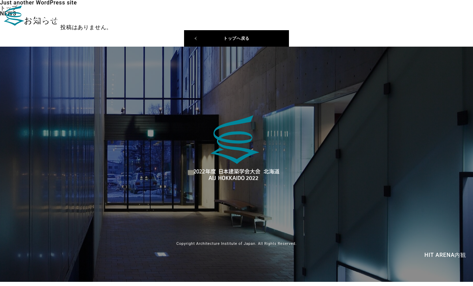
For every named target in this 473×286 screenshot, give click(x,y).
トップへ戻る (236, 40)
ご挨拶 (443, 17)
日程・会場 (407, 17)
